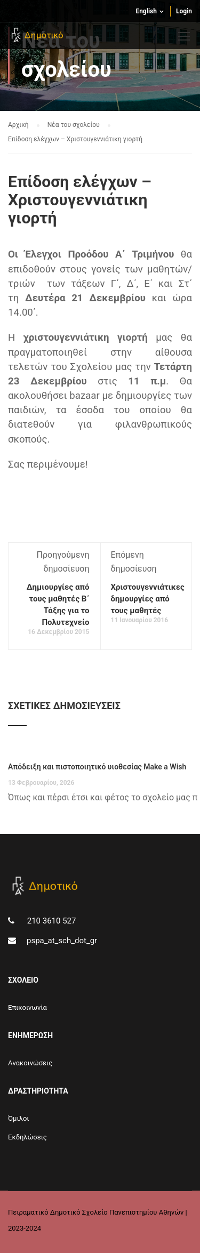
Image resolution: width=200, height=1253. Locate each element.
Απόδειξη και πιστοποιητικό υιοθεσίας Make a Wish (97, 766)
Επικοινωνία (27, 1007)
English (146, 11)
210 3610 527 (50, 921)
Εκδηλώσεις (27, 1137)
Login (184, 11)
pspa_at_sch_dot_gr (62, 940)
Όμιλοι (18, 1118)
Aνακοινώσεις (30, 1063)
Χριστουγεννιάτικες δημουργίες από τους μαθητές (148, 598)
